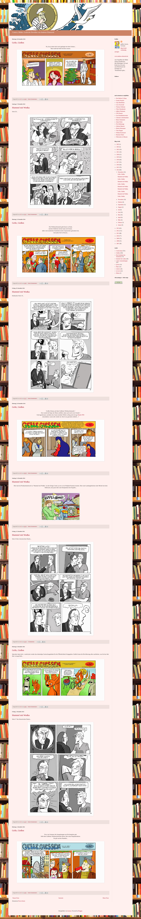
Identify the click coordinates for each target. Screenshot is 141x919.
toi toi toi (118, 271)
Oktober (120, 202)
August (120, 207)
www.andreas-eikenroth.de (121, 56)
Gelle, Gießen (18, 42)
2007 (118, 243)
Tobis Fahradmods (121, 109)
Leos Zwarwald (120, 104)
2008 (118, 241)
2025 (118, 144)
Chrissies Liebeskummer (122, 117)
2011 (118, 233)
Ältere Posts (106, 898)
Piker (117, 266)
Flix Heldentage (120, 124)
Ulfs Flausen (119, 113)
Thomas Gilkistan (120, 107)
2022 (118, 149)
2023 (118, 147)
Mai (119, 215)
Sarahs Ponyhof (120, 100)
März (119, 220)
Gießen (118, 253)
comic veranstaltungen (122, 261)
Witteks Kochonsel (121, 132)
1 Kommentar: (31, 641)
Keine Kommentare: (32, 99)
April (119, 217)
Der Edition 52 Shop (121, 98)
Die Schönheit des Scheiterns (120, 255)
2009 (118, 238)
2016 (118, 164)
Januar (120, 225)
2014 (118, 170)
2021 (118, 152)
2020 (118, 154)
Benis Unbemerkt (120, 120)
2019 (118, 157)
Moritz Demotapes (121, 128)
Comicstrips (119, 250)
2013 (118, 228)
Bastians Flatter (120, 134)
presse (117, 264)
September (121, 204)
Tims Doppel (119, 130)
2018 (118, 159)
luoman (69, 911)
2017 (118, 162)
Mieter (118, 273)
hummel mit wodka (121, 258)
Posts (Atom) (21, 901)
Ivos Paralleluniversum (122, 115)
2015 (118, 167)
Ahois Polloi (119, 122)
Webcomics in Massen (122, 137)
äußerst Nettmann (120, 111)
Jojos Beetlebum (120, 102)
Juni (119, 212)
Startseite (61, 898)
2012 (118, 230)
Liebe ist (118, 269)
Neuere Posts (15, 898)
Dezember (120, 172)
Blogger (80, 911)
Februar (120, 222)
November (121, 199)
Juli (119, 209)
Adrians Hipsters (120, 126)
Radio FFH (81, 415)
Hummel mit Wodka (21, 107)
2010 (118, 236)
